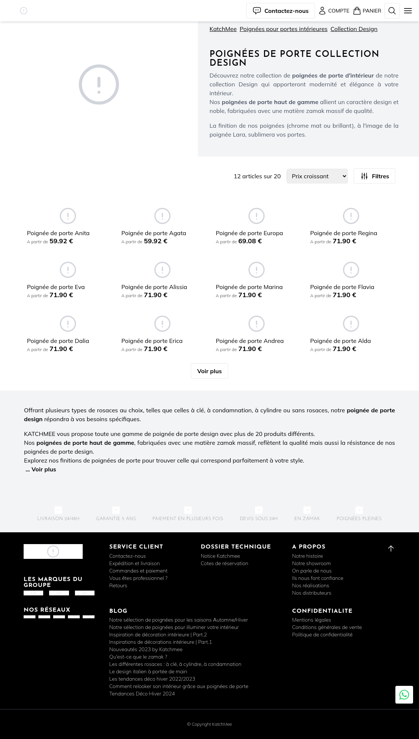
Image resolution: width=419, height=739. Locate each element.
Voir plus (209, 371)
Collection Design (353, 28)
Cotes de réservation (224, 563)
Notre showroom (311, 563)
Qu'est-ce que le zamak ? (138, 656)
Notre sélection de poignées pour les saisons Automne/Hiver (178, 619)
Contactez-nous (127, 556)
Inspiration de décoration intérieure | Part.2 (158, 634)
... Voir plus (40, 469)
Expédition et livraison (134, 563)
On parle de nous (312, 570)
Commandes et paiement (138, 570)
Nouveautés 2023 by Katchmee (145, 649)
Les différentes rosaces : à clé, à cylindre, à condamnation (175, 664)
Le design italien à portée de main (148, 671)
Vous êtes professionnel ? (138, 578)
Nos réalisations (310, 585)
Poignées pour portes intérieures (283, 28)
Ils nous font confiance (317, 578)
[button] (23, 10)
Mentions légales (311, 619)
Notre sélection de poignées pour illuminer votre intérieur (174, 627)
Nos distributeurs (311, 593)
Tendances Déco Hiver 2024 (142, 693)
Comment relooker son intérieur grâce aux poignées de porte (178, 686)
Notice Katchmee (220, 556)
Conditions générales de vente (327, 627)
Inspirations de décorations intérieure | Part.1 (160, 642)
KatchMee (223, 28)
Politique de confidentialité (322, 634)
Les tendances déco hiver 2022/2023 (152, 679)
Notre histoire (307, 556)
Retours (118, 585)
